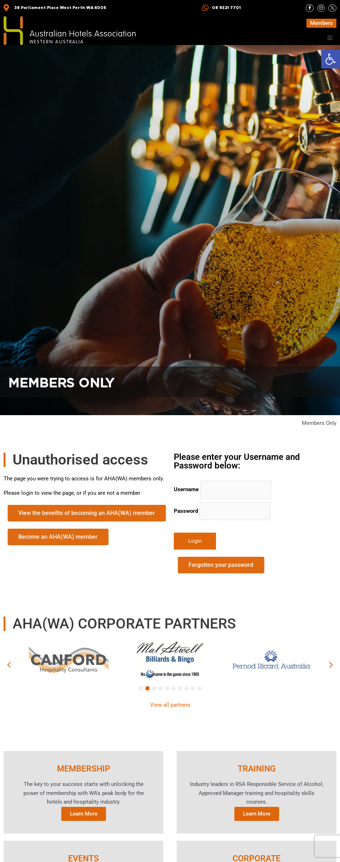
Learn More (83, 814)
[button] (330, 59)
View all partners (170, 705)
